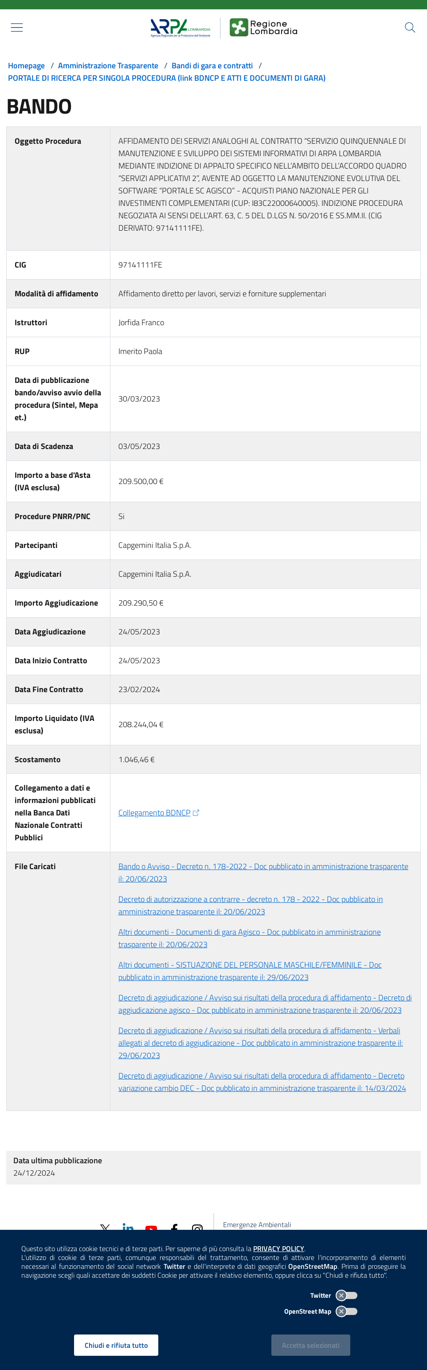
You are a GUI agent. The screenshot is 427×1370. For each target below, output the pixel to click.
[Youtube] (151, 1229)
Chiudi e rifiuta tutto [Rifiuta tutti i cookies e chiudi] (116, 1345)
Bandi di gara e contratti (212, 65)
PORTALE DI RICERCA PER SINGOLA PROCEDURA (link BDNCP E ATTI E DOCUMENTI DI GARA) (166, 78)
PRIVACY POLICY (278, 1248)
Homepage (26, 65)
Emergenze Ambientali (257, 1224)
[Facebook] (174, 1229)
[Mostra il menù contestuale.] (17, 27)
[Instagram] (197, 1229)
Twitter (333, 1295)
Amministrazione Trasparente (108, 65)
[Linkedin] (128, 1229)
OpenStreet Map (320, 1311)
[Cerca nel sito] (410, 27)
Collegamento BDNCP (159, 813)
